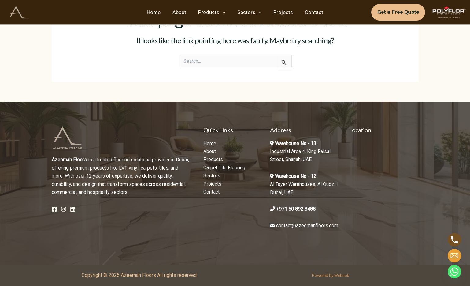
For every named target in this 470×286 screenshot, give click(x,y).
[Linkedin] (73, 209)
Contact (310, 12)
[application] (223, 12)
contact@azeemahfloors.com (307, 225)
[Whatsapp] (454, 271)
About (181, 12)
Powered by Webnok (330, 275)
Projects (281, 12)
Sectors (249, 12)
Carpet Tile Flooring (224, 168)
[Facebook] (54, 209)
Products (212, 12)
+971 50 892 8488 (296, 209)
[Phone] (454, 239)
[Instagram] (63, 209)
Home (157, 12)
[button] (398, 12)
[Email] (454, 255)
